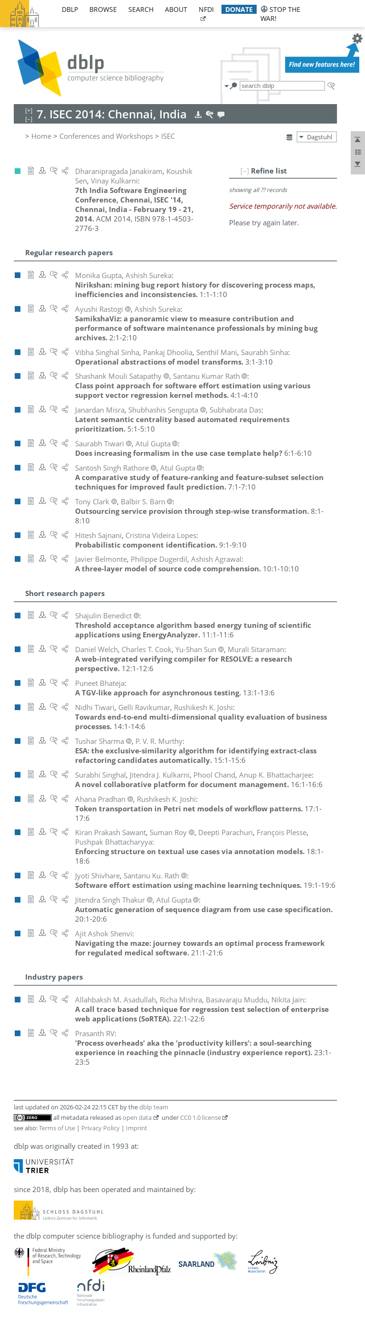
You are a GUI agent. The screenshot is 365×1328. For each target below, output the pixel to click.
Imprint (136, 1128)
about (176, 9)
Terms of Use (57, 1128)
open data (137, 1117)
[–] (244, 170)
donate (239, 9)
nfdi (206, 9)
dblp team (153, 1107)
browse (103, 9)
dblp (70, 9)
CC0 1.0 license (200, 1117)
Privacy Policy (100, 1128)
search (141, 9)
